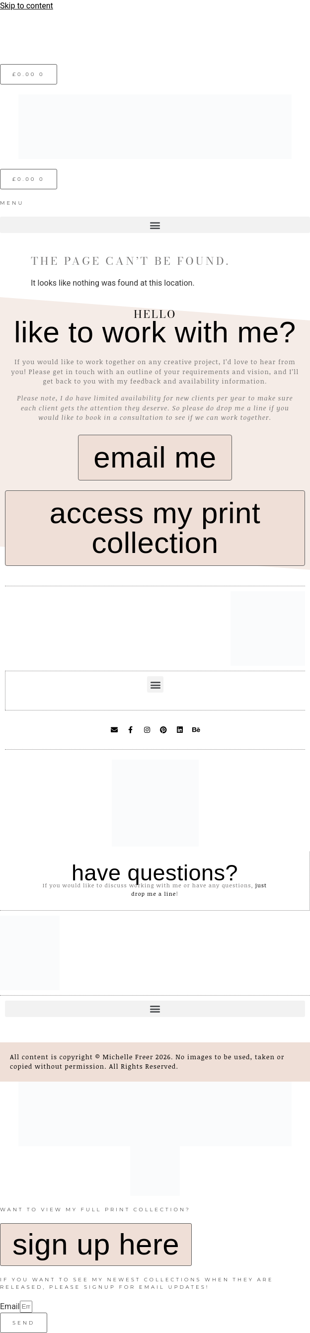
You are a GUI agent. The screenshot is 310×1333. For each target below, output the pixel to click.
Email (10, 1306)
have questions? (155, 872)
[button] (155, 225)
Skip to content (26, 5)
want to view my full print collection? (95, 1209)
